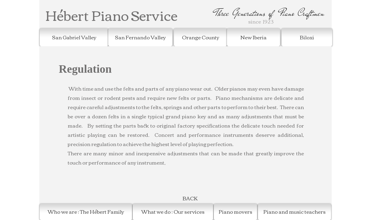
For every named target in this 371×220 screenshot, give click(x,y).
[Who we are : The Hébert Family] (86, 212)
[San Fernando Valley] (140, 37)
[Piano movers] (235, 212)
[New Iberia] (253, 37)
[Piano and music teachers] (294, 212)
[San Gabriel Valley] (74, 37)
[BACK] (190, 198)
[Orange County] (200, 37)
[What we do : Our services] (173, 212)
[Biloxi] (307, 37)
